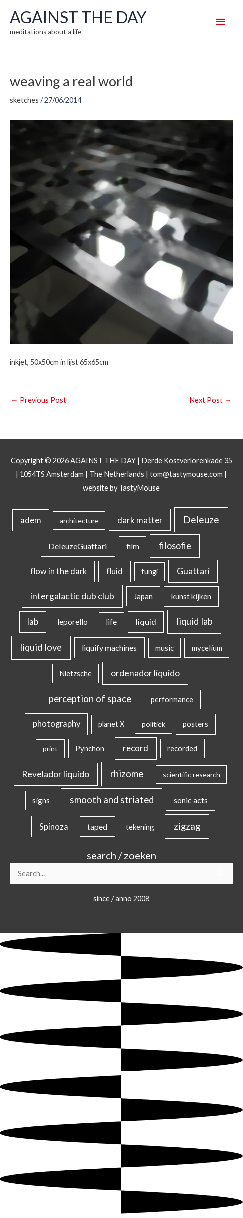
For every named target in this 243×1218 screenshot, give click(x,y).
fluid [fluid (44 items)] (114, 571)
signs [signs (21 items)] (41, 800)
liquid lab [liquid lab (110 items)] (194, 621)
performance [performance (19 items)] (172, 699)
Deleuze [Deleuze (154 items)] (202, 519)
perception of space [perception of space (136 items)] (90, 698)
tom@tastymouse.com (186, 474)
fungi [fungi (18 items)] (150, 571)
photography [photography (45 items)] (56, 724)
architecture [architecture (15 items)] (79, 520)
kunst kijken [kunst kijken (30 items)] (192, 596)
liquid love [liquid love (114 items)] (41, 647)
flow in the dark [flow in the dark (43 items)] (58, 571)
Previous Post (38, 400)
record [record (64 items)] (135, 748)
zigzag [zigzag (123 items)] (187, 826)
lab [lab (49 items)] (33, 622)
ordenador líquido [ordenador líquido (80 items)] (145, 673)
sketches (24, 100)
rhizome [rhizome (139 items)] (127, 773)
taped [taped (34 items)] (98, 826)
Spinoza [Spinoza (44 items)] (54, 826)
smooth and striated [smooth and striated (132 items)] (112, 799)
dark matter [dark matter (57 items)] (140, 520)
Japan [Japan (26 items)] (143, 596)
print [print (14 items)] (50, 748)
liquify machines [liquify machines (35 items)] (109, 647)
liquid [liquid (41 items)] (146, 621)
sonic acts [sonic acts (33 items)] (191, 800)
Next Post (211, 400)
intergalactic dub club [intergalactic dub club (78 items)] (72, 596)
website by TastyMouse (121, 487)
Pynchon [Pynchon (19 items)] (90, 748)
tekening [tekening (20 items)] (140, 826)
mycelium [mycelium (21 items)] (207, 647)
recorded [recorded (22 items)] (183, 748)
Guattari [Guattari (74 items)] (193, 571)
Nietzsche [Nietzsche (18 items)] (76, 673)
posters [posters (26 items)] (195, 723)
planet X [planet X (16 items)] (111, 724)
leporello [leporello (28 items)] (73, 621)
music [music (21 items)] (165, 647)
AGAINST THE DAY (78, 17)
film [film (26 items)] (133, 546)
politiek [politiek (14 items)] (154, 724)
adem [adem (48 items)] (31, 520)
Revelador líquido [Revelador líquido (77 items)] (56, 774)
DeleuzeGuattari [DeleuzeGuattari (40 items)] (78, 546)
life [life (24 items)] (111, 621)
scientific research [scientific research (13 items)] (191, 774)
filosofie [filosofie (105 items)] (175, 545)
